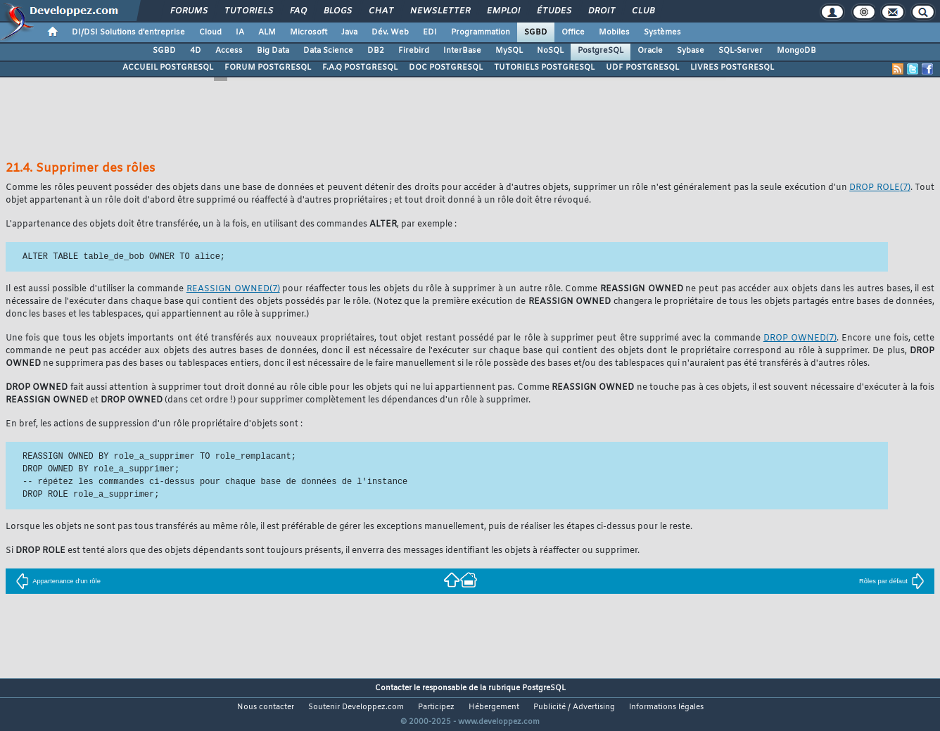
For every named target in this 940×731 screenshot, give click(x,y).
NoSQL (550, 51)
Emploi (503, 11)
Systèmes (662, 32)
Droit (601, 11)
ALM (267, 32)
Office (573, 32)
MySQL (509, 51)
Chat (380, 11)
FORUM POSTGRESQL (267, 67)
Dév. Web (390, 32)
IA (240, 32)
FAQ (297, 11)
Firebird (413, 51)
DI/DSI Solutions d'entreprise (128, 32)
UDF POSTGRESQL (642, 67)
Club (642, 11)
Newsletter (439, 11)
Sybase (690, 51)
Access (229, 51)
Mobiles (614, 32)
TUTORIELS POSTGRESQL (544, 67)
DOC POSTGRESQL (446, 67)
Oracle (650, 51)
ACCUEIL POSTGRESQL (167, 67)
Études (553, 11)
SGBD (535, 32)
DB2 (375, 51)
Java (349, 32)
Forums (188, 11)
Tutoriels (248, 11)
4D (195, 51)
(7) (879, 187)
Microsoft (308, 32)
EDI (430, 32)
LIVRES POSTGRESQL (732, 67)
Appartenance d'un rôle (58, 581)
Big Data (273, 51)
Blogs (337, 11)
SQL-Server (740, 51)
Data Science (328, 51)
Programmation (480, 32)
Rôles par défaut (892, 581)
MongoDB (796, 51)
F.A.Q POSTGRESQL (360, 67)
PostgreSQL (600, 51)
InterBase (462, 51)
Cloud (210, 32)
